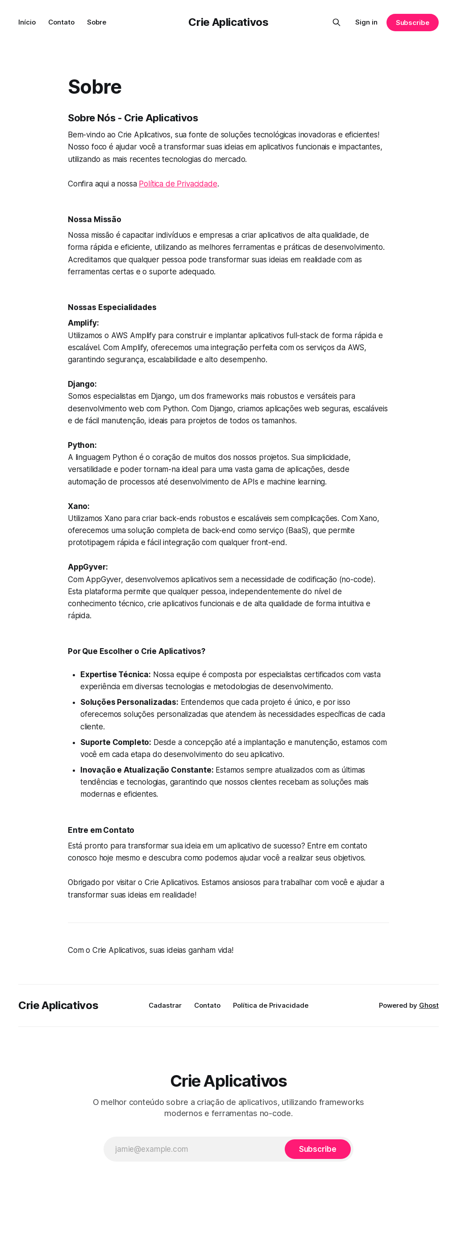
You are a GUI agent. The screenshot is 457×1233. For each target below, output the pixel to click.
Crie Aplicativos (228, 22)
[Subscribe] (318, 1149)
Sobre (96, 22)
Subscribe (412, 22)
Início (27, 22)
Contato (61, 22)
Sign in (366, 22)
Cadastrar (165, 1005)
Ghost (429, 1005)
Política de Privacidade (178, 183)
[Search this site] (336, 22)
